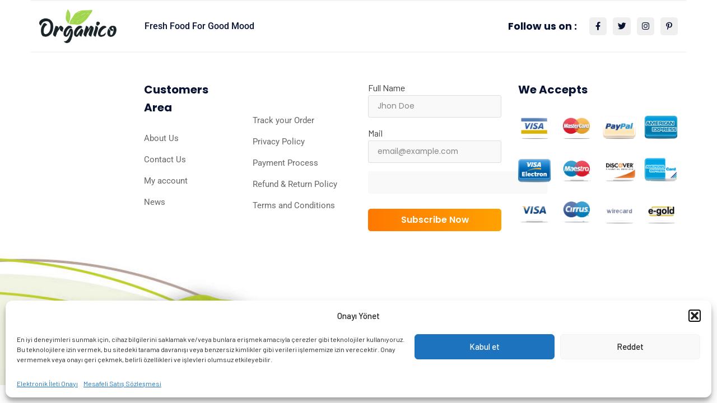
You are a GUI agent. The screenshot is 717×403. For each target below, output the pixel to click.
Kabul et (484, 346)
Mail (375, 133)
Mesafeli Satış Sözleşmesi (122, 383)
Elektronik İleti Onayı (47, 383)
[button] (694, 315)
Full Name (386, 87)
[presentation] (462, 193)
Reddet (630, 346)
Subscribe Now (435, 219)
